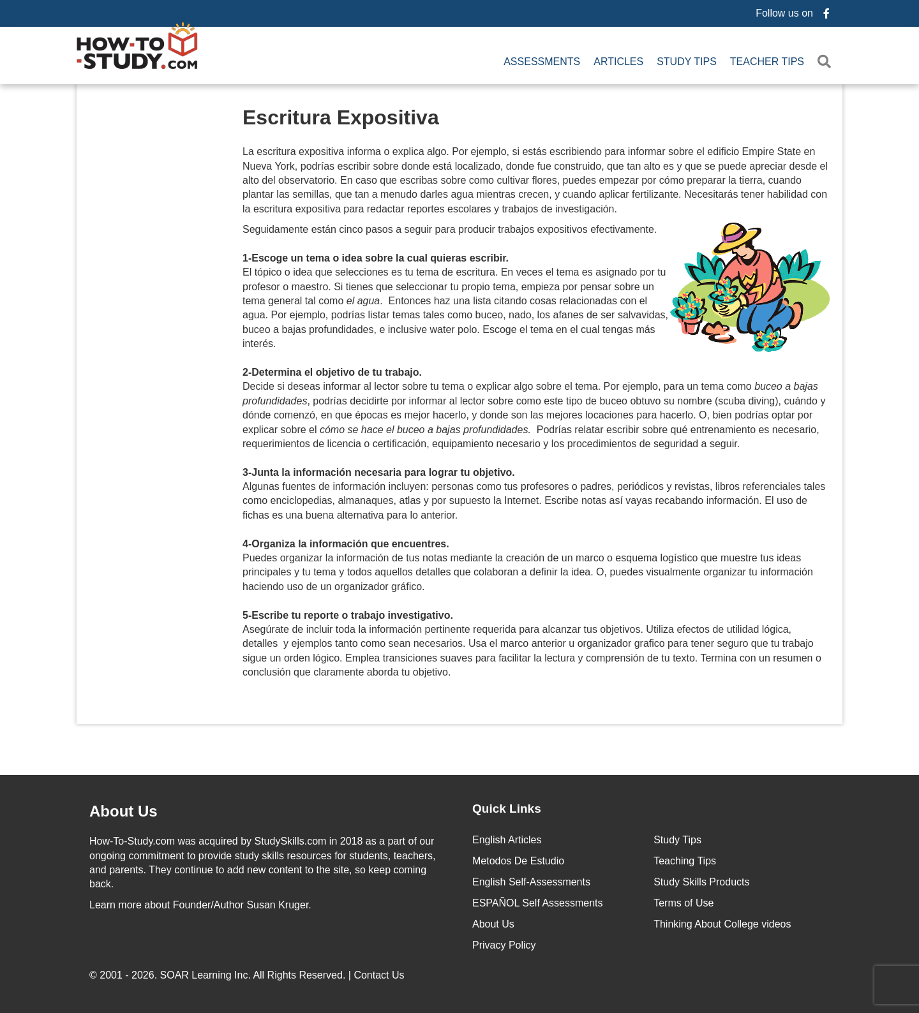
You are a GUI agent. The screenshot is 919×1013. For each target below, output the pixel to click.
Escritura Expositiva (341, 115)
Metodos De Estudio (518, 859)
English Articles (507, 837)
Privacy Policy (504, 943)
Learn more (115, 903)
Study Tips (687, 60)
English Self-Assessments (531, 880)
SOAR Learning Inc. (205, 973)
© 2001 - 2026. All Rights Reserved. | (248, 973)
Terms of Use (684, 901)
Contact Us (380, 973)
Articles (618, 60)
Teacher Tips (767, 60)
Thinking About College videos (722, 922)
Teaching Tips (685, 859)
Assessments (542, 60)
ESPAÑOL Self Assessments (537, 901)
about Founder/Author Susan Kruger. (200, 903)
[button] (826, 61)
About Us (493, 922)
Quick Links (506, 806)
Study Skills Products (701, 880)
